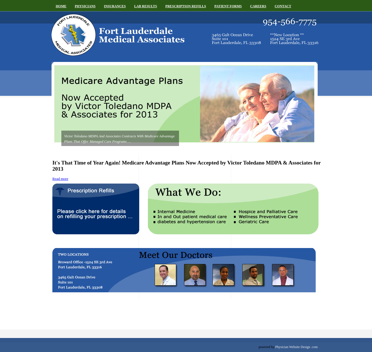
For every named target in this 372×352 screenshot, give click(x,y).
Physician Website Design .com (296, 347)
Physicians (85, 6)
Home (61, 6)
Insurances (115, 6)
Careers (258, 6)
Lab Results (145, 6)
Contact (283, 6)
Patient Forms (228, 6)
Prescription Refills (185, 6)
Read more (60, 179)
